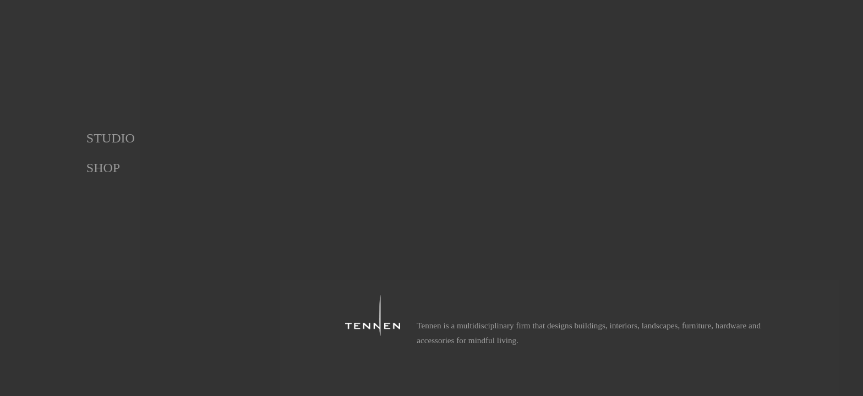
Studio (110, 138)
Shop (103, 168)
